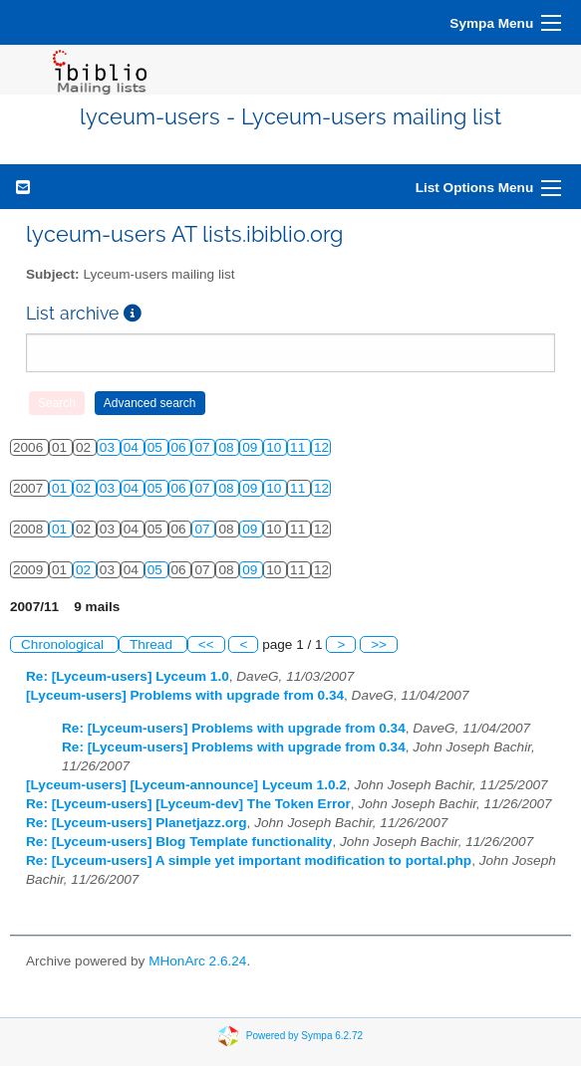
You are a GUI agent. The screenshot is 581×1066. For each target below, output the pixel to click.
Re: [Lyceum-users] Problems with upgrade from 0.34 (234, 728)
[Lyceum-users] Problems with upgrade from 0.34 (185, 695)
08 (227, 447)
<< (206, 644)
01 (61, 488)
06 (180, 447)
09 (251, 447)
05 (156, 447)
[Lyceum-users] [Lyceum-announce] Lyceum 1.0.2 (186, 784)
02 (85, 488)
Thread (153, 644)
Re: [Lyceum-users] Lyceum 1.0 (127, 676)
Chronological (64, 644)
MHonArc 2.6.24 (197, 961)
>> (379, 644)
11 (299, 447)
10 (275, 447)
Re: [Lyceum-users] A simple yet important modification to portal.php (248, 860)
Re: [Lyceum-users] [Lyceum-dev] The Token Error (188, 803)
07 (203, 447)
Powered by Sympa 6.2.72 (304, 1035)
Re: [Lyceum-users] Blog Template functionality (179, 841)
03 (109, 447)
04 (133, 447)
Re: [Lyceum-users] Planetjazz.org (136, 822)
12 (321, 447)
